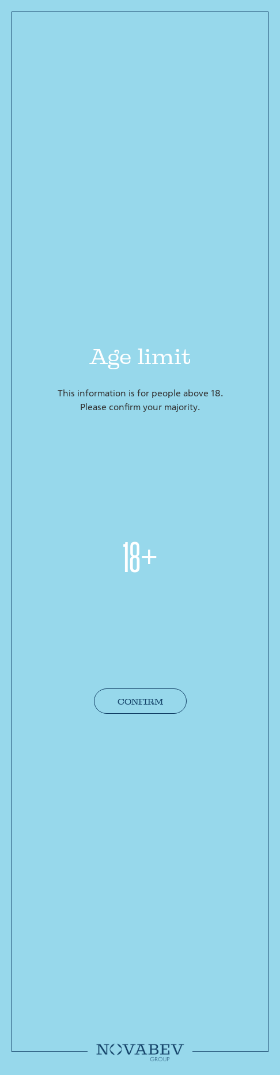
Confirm (140, 701)
